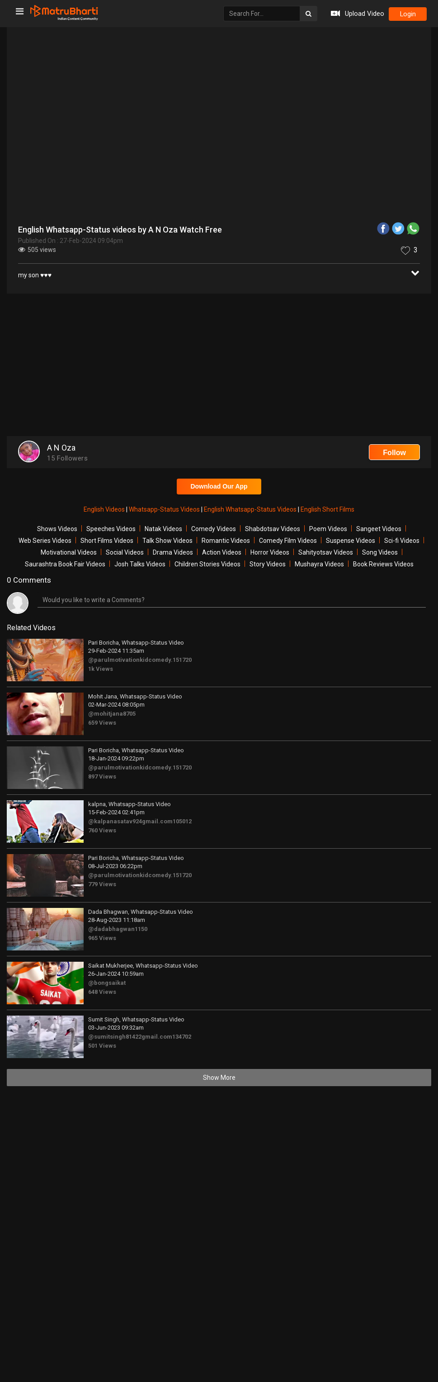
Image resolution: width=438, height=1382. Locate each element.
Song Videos (380, 552)
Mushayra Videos (319, 564)
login (407, 14)
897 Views (102, 776)
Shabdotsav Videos (272, 528)
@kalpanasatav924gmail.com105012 (140, 821)
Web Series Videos (45, 540)
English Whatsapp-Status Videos (251, 509)
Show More (219, 1077)
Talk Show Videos (167, 540)
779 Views (102, 884)
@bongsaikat (107, 982)
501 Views (102, 1045)
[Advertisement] (219, 366)
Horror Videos (269, 552)
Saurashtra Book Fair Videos (65, 564)
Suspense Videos (350, 540)
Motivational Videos (69, 552)
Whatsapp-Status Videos (165, 509)
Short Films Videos (106, 540)
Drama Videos (173, 552)
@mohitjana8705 (112, 713)
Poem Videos (328, 528)
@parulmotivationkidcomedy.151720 (140, 659)
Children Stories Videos (207, 564)
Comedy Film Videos (288, 540)
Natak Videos (163, 528)
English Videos (105, 509)
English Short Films (327, 509)
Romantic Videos (226, 540)
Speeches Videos (111, 528)
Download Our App (218, 486)
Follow (394, 452)
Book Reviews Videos (383, 564)
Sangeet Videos (378, 528)
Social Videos (125, 552)
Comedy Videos (213, 528)
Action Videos (221, 552)
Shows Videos (57, 528)
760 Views (102, 830)
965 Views (102, 938)
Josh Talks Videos (139, 564)
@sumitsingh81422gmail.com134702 (139, 1036)
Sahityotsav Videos (325, 552)
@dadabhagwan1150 (117, 929)
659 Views (102, 722)
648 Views (102, 991)
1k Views (100, 668)
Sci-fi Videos (401, 540)
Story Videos (268, 564)
